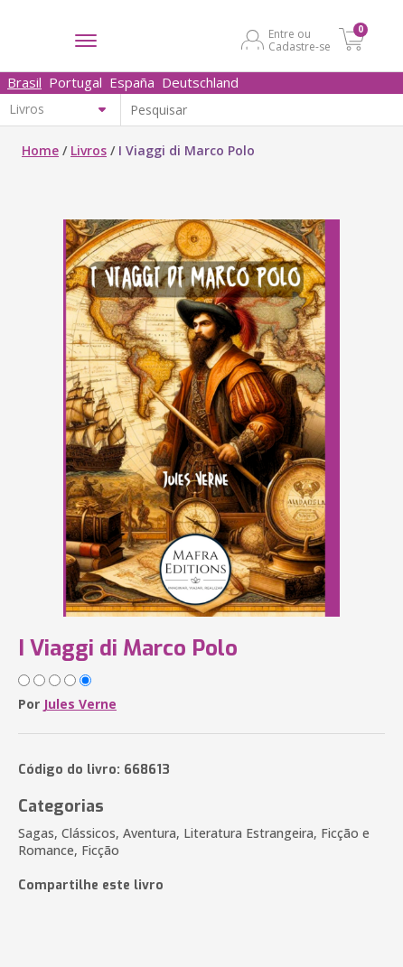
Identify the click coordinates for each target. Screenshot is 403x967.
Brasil (24, 82)
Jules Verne (80, 703)
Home (40, 150)
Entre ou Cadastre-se (299, 39)
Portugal (75, 82)
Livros (88, 150)
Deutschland (200, 82)
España (132, 82)
